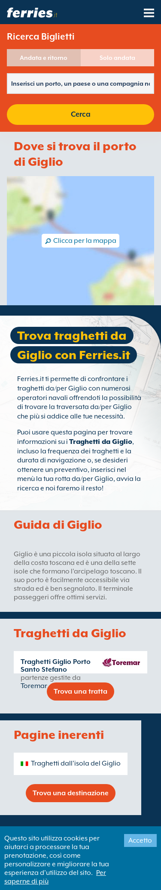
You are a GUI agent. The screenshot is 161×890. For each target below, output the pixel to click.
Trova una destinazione (71, 793)
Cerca (81, 114)
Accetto (140, 840)
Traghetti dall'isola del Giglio (76, 763)
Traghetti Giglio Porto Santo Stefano (56, 665)
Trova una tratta (80, 691)
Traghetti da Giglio (100, 442)
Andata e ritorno (43, 57)
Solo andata (117, 57)
